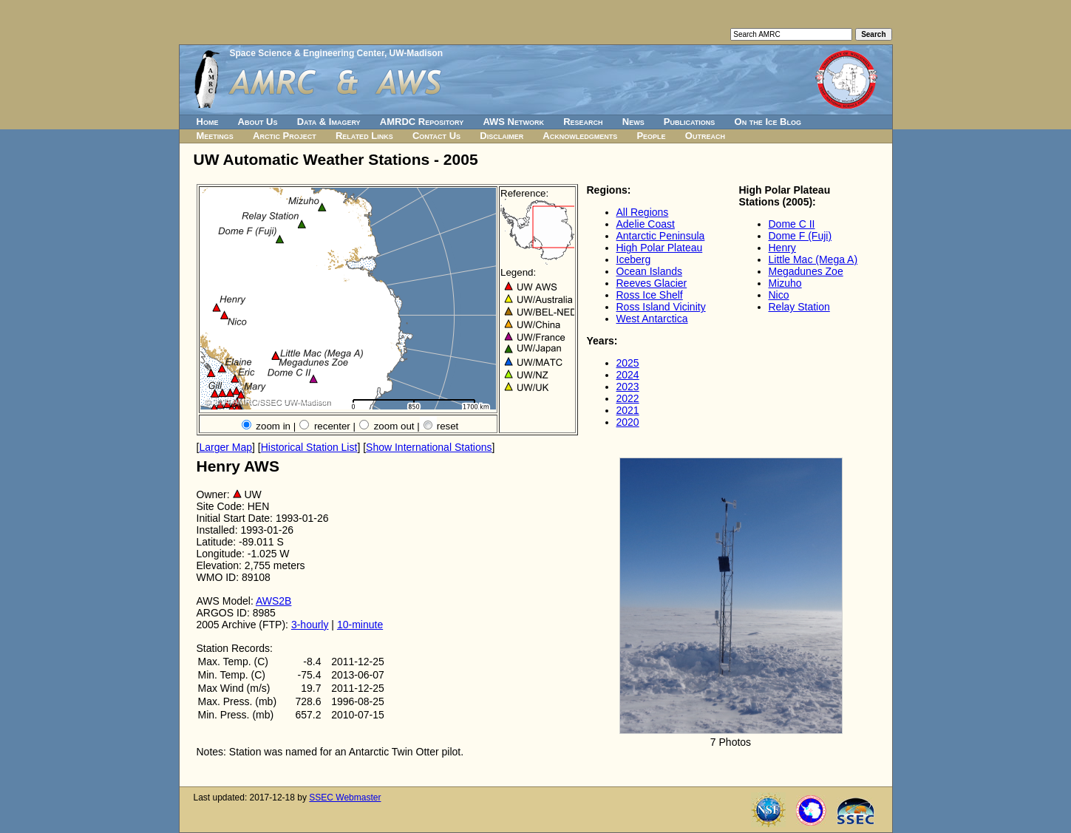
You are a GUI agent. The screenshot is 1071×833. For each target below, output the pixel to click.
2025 (627, 363)
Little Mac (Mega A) (813, 259)
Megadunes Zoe (806, 271)
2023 (627, 386)
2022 (627, 398)
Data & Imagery (329, 121)
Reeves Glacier (651, 283)
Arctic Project (284, 135)
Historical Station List (309, 447)
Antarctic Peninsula (660, 236)
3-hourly (310, 624)
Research (582, 121)
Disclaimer (501, 135)
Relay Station (799, 307)
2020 (627, 422)
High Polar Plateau (659, 248)
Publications (689, 121)
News (633, 121)
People (650, 135)
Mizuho (785, 283)
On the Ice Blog (768, 121)
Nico (779, 295)
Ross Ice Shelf (649, 295)
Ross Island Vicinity (661, 307)
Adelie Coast (645, 224)
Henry (782, 248)
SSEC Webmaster (345, 797)
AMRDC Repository (421, 121)
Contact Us (436, 135)
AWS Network (513, 121)
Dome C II (792, 224)
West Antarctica (652, 318)
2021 (627, 410)
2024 (627, 375)
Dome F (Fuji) (800, 236)
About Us (258, 121)
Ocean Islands (649, 271)
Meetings (215, 135)
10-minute (360, 624)
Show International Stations (429, 447)
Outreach (705, 135)
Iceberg (633, 259)
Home (208, 121)
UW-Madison (416, 53)
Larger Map (225, 447)
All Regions (642, 212)
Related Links (364, 135)
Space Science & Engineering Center (307, 53)
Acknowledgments (580, 135)
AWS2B (274, 601)
